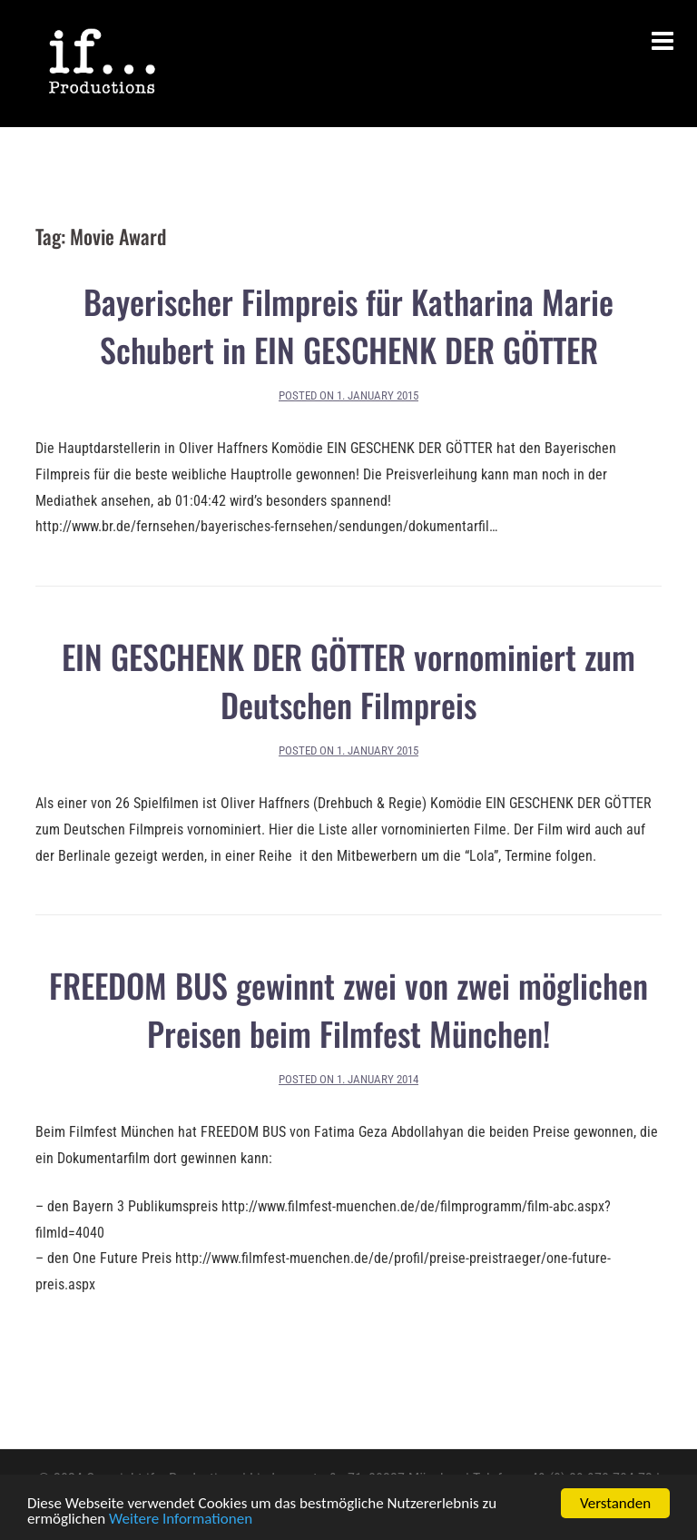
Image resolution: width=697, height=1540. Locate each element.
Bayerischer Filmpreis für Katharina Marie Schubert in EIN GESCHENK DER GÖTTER (348, 325)
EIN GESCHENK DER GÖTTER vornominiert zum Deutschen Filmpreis (348, 680)
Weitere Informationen (180, 1519)
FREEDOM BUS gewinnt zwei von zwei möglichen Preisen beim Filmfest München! (348, 1009)
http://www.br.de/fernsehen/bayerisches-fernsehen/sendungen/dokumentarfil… (266, 526)
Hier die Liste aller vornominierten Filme (387, 829)
